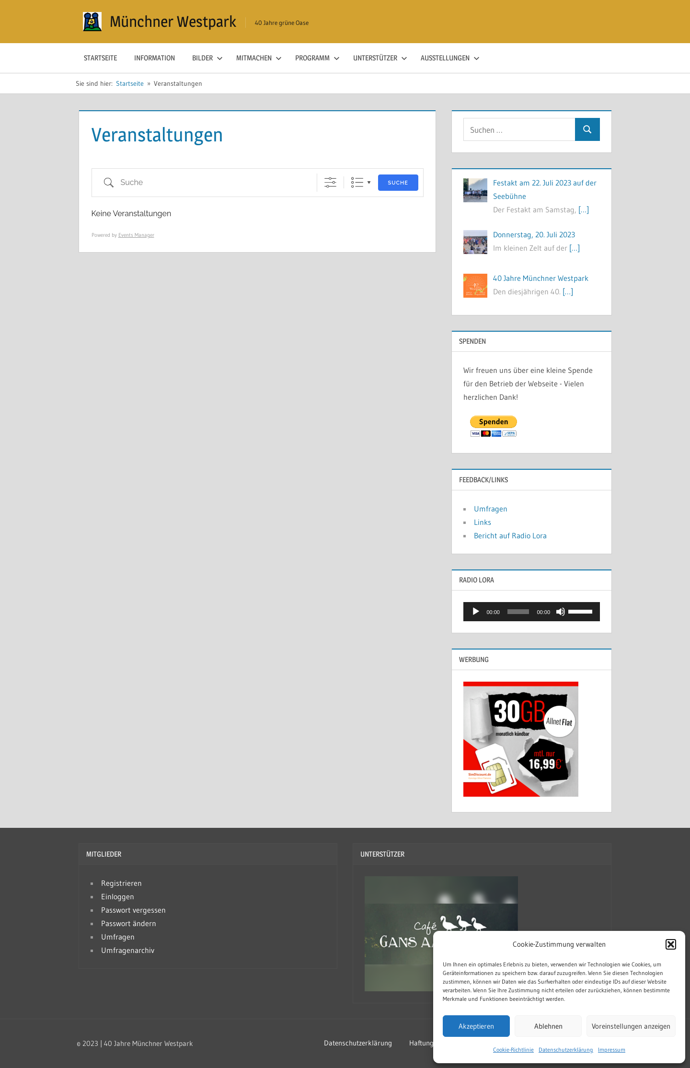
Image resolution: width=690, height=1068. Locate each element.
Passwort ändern (128, 923)
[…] (583, 209)
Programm (317, 57)
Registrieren (121, 883)
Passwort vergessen (133, 910)
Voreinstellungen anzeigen (631, 1026)
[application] (531, 611)
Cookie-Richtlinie (513, 1049)
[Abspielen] (476, 611)
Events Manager (136, 235)
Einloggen (117, 896)
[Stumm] (560, 611)
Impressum (611, 1049)
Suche (398, 183)
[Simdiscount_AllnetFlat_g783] (520, 794)
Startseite (100, 57)
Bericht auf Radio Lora (510, 535)
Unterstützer (380, 57)
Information (154, 57)
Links (482, 522)
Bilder (207, 57)
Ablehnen (548, 1026)
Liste (357, 182)
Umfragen (490, 508)
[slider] (518, 611)
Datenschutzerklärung (566, 1049)
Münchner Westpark (173, 21)
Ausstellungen (450, 57)
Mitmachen (259, 57)
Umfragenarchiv (127, 950)
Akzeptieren (476, 1026)
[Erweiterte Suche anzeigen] (330, 182)
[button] (671, 944)
